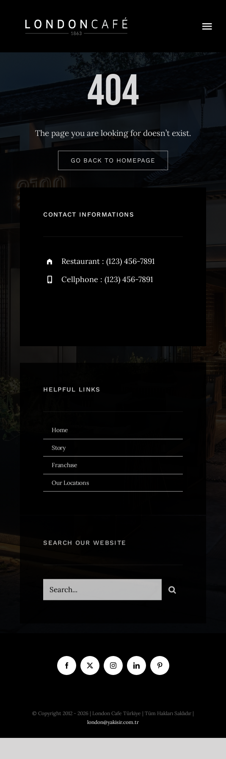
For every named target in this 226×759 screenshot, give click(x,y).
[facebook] (52, 310)
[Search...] (102, 591)
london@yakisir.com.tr (113, 722)
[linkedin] (136, 665)
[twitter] (75, 310)
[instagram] (99, 310)
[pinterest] (159, 665)
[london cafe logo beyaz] (76, 16)
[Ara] (172, 591)
